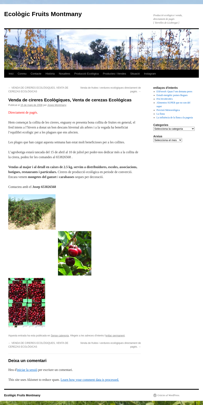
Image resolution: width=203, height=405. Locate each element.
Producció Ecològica (86, 73)
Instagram (150, 73)
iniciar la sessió (27, 370)
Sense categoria (60, 335)
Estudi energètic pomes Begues (172, 95)
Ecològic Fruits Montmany (43, 14)
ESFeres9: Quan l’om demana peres (174, 91)
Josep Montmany (56, 105)
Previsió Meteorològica (168, 110)
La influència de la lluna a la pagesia (175, 117)
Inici (11, 73)
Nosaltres (64, 73)
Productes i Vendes (114, 73)
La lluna (161, 113)
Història (50, 73)
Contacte (36, 73)
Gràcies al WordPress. (168, 395)
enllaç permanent (115, 335)
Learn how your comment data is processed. (89, 379)
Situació (135, 73)
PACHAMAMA (165, 98)
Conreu (22, 73)
